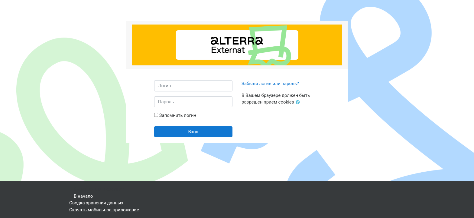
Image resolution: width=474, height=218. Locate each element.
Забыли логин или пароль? (270, 83)
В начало (83, 196)
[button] (299, 102)
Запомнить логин (177, 115)
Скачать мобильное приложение (104, 210)
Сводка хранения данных (96, 203)
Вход (193, 131)
